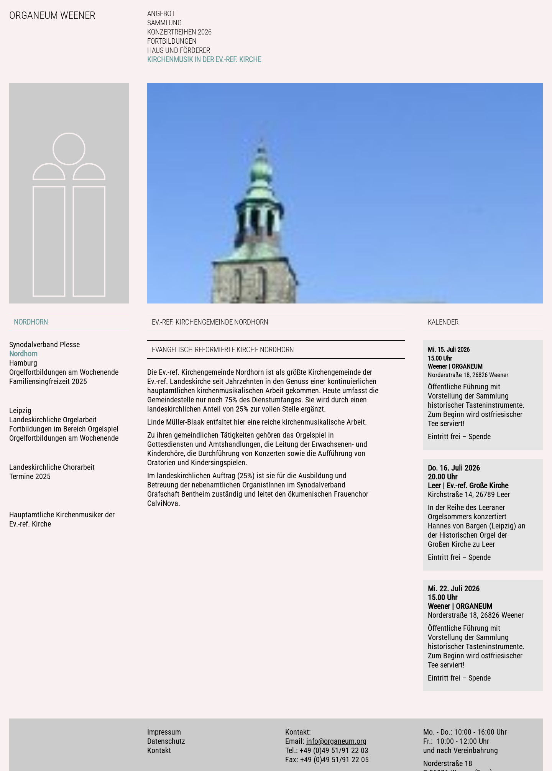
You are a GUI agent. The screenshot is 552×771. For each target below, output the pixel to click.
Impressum (164, 725)
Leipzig (20, 410)
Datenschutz (166, 734)
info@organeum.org (336, 734)
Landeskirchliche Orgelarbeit (53, 419)
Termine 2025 (30, 476)
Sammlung (164, 22)
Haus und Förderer (178, 50)
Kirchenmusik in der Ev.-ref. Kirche (204, 59)
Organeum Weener (52, 15)
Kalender (443, 322)
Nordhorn (31, 322)
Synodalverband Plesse (44, 344)
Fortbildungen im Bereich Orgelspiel (63, 429)
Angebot (161, 13)
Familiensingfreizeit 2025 (48, 381)
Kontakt (159, 744)
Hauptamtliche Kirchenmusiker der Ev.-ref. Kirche (62, 519)
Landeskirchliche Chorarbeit (52, 467)
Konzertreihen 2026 (179, 32)
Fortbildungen (172, 41)
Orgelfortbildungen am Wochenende (63, 372)
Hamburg (23, 363)
